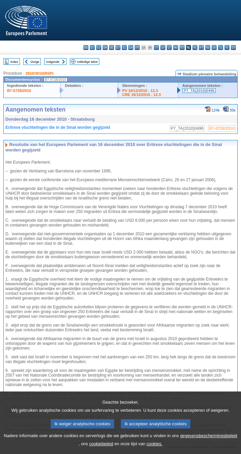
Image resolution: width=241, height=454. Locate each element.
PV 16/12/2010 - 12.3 (140, 91)
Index (14, 62)
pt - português (201, 47)
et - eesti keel (118, 47)
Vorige (34, 62)
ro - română (207, 47)
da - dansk (105, 47)
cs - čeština (98, 47)
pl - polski (194, 47)
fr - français (137, 47)
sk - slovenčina (214, 47)
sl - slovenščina (220, 47)
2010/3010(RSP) (39, 73)
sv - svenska (233, 47)
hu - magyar (175, 47)
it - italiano (156, 47)
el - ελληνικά (124, 47)
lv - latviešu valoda (162, 47)
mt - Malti (182, 47)
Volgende (52, 62)
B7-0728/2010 (19, 91)
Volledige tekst (87, 62)
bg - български (85, 47)
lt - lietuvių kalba (169, 47)
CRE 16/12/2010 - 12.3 (141, 95)
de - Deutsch (111, 47)
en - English (130, 47)
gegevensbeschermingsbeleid (208, 442)
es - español (92, 47)
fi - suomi (227, 47)
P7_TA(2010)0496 (199, 91)
